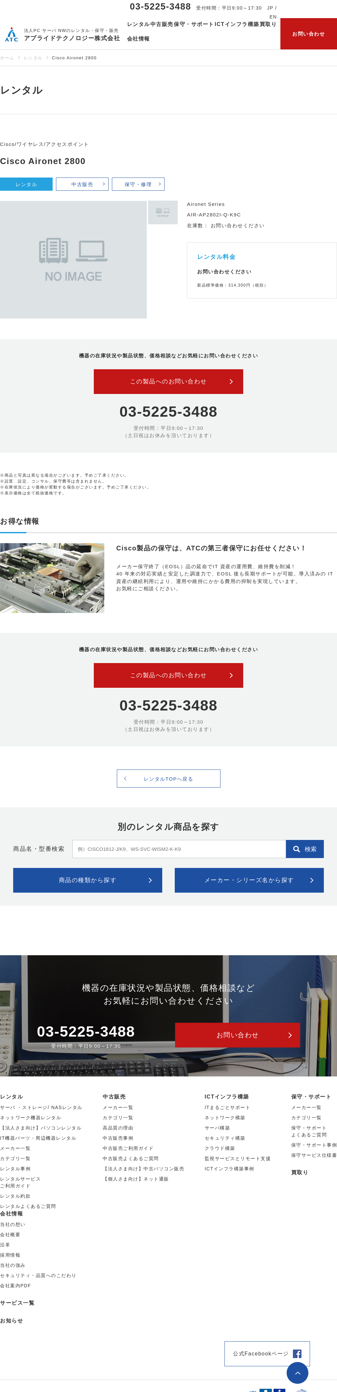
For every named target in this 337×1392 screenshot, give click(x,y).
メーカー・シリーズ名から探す (249, 880)
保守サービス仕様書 (314, 1155)
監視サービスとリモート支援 (238, 1158)
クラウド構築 (220, 1148)
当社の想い (13, 1224)
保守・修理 (138, 184)
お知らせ (11, 1320)
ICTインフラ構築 (227, 1097)
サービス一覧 (17, 1303)
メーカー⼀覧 (15, 1148)
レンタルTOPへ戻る (169, 779)
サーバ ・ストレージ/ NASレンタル (41, 1107)
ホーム (7, 57)
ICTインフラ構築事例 (229, 1168)
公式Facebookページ (261, 1353)
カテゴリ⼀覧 (15, 1158)
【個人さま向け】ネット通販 (136, 1179)
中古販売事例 (118, 1138)
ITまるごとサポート (227, 1107)
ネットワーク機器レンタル (30, 1117)
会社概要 (10, 1234)
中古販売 (82, 184)
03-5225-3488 (160, 7)
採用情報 (10, 1255)
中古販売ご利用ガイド (128, 1148)
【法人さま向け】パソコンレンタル (41, 1127)
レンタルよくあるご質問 (28, 1206)
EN (273, 16)
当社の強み (13, 1265)
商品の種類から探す (88, 880)
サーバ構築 (217, 1127)
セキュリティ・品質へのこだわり (38, 1275)
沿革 (5, 1244)
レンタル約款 (15, 1196)
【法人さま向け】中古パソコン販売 (143, 1168)
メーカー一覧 (306, 1107)
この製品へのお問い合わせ (168, 381)
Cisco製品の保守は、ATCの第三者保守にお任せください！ (211, 548)
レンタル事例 (15, 1168)
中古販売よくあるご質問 (131, 1158)
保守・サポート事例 (314, 1145)
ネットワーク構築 (225, 1117)
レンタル (33, 57)
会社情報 (11, 1213)
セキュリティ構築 (225, 1138)
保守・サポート (311, 1097)
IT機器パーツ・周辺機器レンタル (38, 1138)
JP (270, 8)
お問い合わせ (308, 34)
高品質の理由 (118, 1127)
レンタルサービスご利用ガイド (20, 1182)
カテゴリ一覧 (306, 1117)
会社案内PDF (15, 1285)
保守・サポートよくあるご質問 (309, 1131)
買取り (268, 24)
